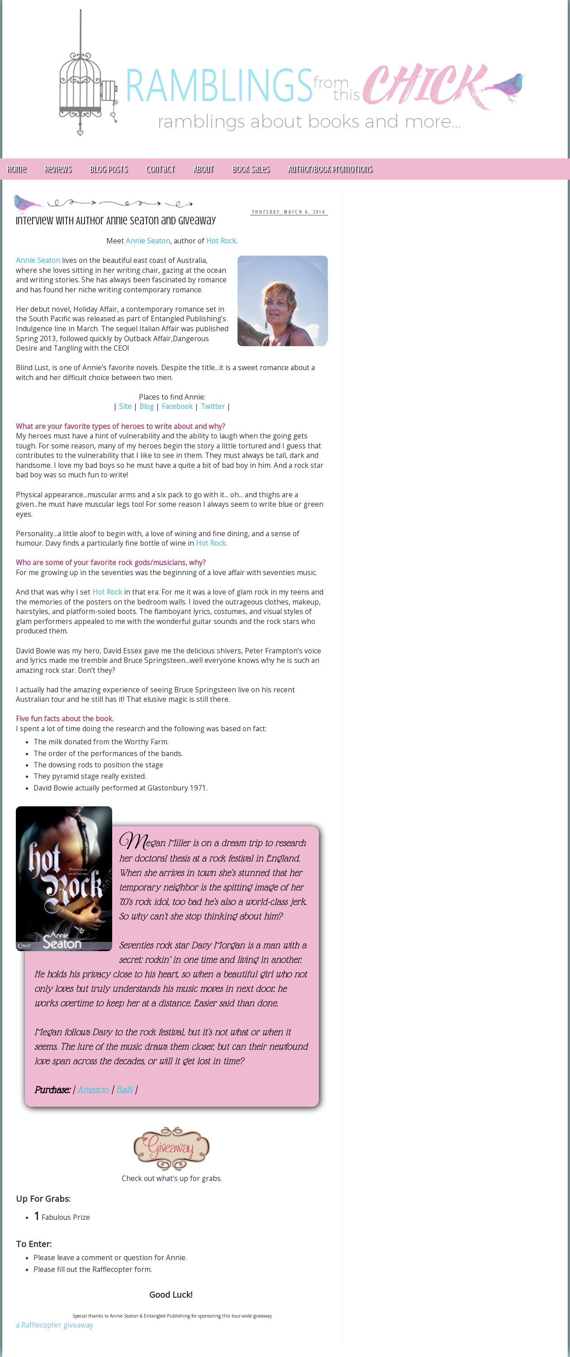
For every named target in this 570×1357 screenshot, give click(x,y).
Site (125, 406)
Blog (146, 406)
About (203, 169)
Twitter (212, 406)
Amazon (93, 1090)
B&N (124, 1090)
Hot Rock (221, 241)
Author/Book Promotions (330, 169)
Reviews (57, 169)
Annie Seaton (148, 241)
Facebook (177, 406)
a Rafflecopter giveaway (54, 1325)
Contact (160, 169)
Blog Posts (108, 169)
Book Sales (250, 169)
